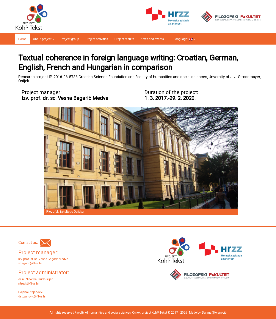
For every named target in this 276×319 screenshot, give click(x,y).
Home (22, 39)
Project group (70, 39)
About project (43, 39)
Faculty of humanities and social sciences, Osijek (107, 312)
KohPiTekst (159, 312)
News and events (154, 39)
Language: (184, 39)
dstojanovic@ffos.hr (32, 296)
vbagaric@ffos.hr (30, 263)
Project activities (97, 39)
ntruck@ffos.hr (28, 283)
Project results (124, 39)
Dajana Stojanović (214, 312)
